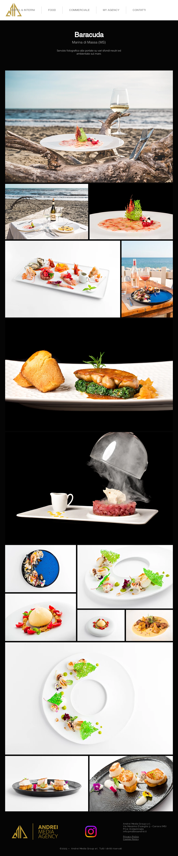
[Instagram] (91, 831)
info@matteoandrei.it (135, 831)
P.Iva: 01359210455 (133, 829)
